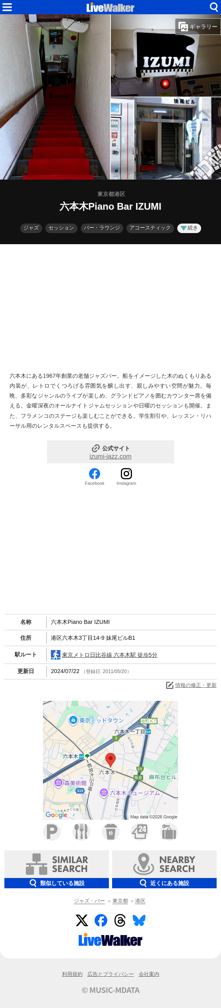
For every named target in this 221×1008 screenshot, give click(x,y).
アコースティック (150, 228)
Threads (120, 920)
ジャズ (31, 228)
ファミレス (81, 832)
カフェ (111, 832)
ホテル (169, 832)
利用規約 (72, 974)
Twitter (82, 920)
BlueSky (139, 920)
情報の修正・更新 (191, 685)
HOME (110, 7)
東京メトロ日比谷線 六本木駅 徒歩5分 (104, 655)
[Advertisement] (110, 306)
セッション (61, 228)
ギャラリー (197, 26)
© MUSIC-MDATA (110, 989)
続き (189, 228)
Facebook (94, 483)
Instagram (126, 483)
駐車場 (52, 832)
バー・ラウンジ (102, 228)
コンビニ (140, 832)
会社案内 (149, 974)
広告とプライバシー (110, 974)
